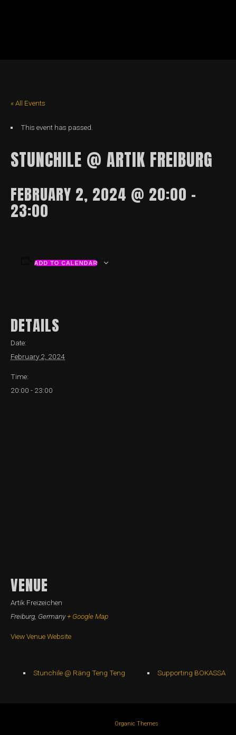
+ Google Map (87, 616)
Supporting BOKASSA (191, 672)
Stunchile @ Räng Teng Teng (79, 672)
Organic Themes (136, 723)
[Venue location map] (118, 484)
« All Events (28, 103)
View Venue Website (41, 636)
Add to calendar (66, 263)
